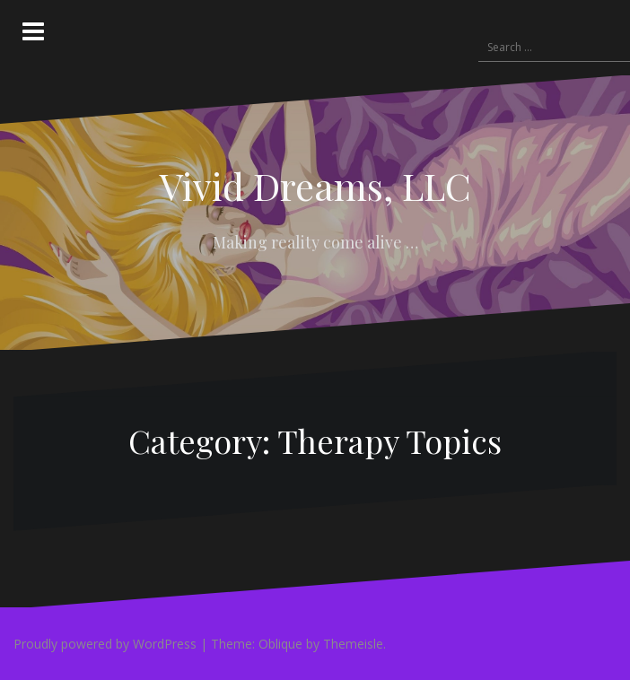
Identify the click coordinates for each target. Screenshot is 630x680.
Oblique (280, 643)
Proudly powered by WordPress (105, 643)
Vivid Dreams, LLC (315, 186)
